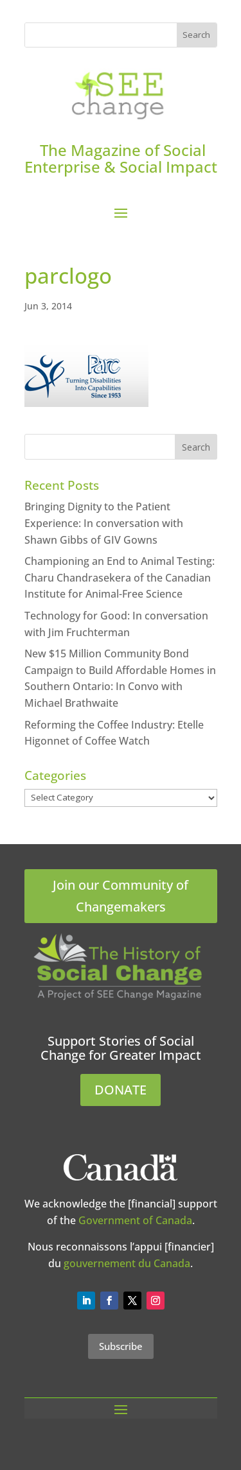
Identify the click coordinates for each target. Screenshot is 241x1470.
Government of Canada (135, 1220)
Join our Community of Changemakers (120, 895)
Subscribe (121, 1346)
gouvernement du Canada (127, 1263)
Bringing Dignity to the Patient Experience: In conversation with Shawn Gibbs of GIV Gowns (103, 522)
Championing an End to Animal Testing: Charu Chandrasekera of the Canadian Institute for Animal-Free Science (119, 577)
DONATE (120, 1089)
